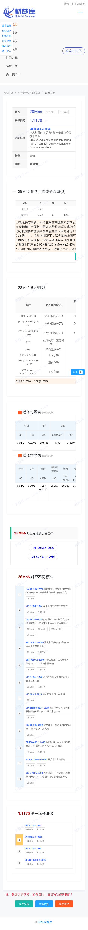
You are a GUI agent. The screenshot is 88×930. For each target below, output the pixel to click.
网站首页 (8, 92)
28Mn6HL (32, 635)
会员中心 (73, 51)
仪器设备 (12, 32)
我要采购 (24, 904)
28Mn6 (30, 598)
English (81, 3)
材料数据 (12, 24)
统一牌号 (6, 51)
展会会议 (12, 41)
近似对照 (6, 41)
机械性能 (6, 35)
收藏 (64, 112)
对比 (78, 372)
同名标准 (6, 46)
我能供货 (44, 904)
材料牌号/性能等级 (29, 92)
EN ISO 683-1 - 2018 (43, 556)
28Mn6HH (56, 629)
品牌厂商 (12, 66)
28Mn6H (42, 629)
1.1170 (41, 612)
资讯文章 (12, 49)
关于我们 (13, 74)
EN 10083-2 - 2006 (43, 547)
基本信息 (6, 25)
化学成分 (6, 30)
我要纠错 (64, 904)
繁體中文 (69, 3)
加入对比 (50, 112)
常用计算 (12, 57)
